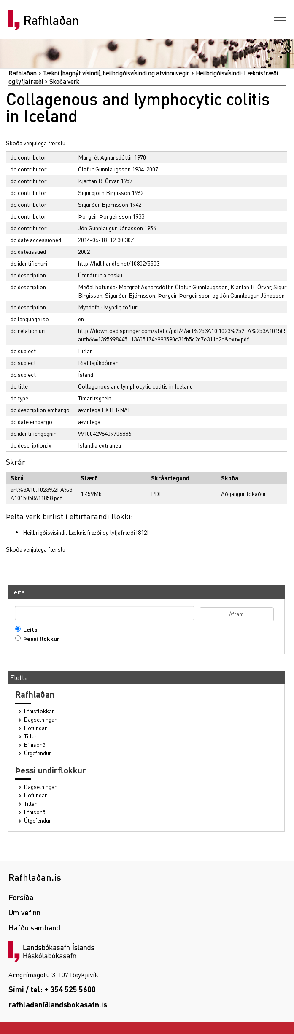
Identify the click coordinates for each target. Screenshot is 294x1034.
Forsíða (20, 897)
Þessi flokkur (39, 638)
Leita (28, 629)
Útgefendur (37, 753)
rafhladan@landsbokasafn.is (57, 1004)
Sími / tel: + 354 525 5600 (52, 989)
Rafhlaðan (51, 20)
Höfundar (35, 727)
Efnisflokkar (39, 710)
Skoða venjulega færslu (35, 143)
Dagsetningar (40, 719)
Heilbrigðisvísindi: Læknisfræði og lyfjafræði (79, 532)
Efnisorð (35, 744)
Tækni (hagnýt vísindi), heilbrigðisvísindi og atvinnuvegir (116, 73)
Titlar (30, 736)
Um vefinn (24, 912)
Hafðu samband (34, 927)
